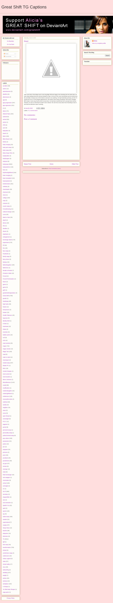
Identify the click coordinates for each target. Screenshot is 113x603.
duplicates (5, 234)
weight (4, 575)
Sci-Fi (4, 491)
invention (5, 332)
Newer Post (27, 164)
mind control (6, 374)
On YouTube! (10, 44)
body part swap (7, 147)
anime (4, 122)
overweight (6, 418)
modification (6, 388)
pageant (5, 424)
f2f (3, 245)
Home (51, 164)
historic (5, 307)
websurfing (6, 570)
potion (4, 444)
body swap (6, 150)
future (4, 281)
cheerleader (6, 189)
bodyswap (5, 164)
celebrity (5, 186)
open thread (6, 416)
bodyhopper (6, 158)
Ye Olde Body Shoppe (9, 589)
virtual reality (6, 564)
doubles (5, 228)
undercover (6, 556)
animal (4, 119)
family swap (6, 256)
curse (4, 214)
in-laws (5, 323)
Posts (6, 53)
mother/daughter (7, 391)
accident (5, 86)
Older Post (75, 164)
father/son (5, 267)
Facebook (5, 253)
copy (4, 200)
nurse (4, 413)
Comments (7, 56)
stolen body (6, 516)
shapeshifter (6, 497)
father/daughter (7, 265)
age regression (7, 105)
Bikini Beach (6, 139)
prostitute (5, 458)
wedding (5, 572)
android (5, 116)
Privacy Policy (10, 598)
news (4, 410)
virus (4, 567)
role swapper (6, 477)
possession (6, 441)
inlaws (4, 329)
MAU (4, 368)
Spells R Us (6, 505)
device (4, 223)
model (4, 385)
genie (4, 287)
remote (5, 466)
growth (5, 298)
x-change (5, 586)
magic (4, 346)
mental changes (7, 371)
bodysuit (5, 161)
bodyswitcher (6, 167)
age (4, 100)
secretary (5, 494)
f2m (4, 248)
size (4, 500)
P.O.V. (4, 421)
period (4, 427)
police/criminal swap (8, 435)
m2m (4, 340)
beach (4, 133)
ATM (4, 125)
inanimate (5, 326)
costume (5, 203)
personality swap (7, 432)
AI (3, 108)
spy (4, 514)
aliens (4, 111)
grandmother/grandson (9, 293)
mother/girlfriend (7, 393)
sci (3, 488)
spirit (4, 508)
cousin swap (6, 206)
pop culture (6, 438)
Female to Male (7, 273)
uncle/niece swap (7, 553)
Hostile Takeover (7, 315)
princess (5, 452)
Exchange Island (7, 239)
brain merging (6, 175)
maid (4, 354)
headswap (5, 301)
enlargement (6, 237)
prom (4, 455)
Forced (5, 276)
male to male (6, 357)
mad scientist (6, 343)
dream (4, 231)
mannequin (6, 360)
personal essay (7, 430)
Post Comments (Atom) (55, 168)
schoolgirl (5, 486)
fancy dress (6, 259)
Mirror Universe (7, 379)
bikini (4, 136)
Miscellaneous (7, 382)
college (5, 197)
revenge (5, 469)
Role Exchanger (7, 474)
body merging (6, 144)
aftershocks (6, 97)
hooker (5, 312)
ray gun (5, 463)
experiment (6, 242)
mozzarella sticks (7, 399)
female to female (7, 270)
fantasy (5, 262)
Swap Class (6, 528)
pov (4, 446)
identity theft (6, 321)
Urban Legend (7, 558)
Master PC (6, 365)
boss (4, 170)
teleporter (5, 533)
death (4, 220)
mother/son (6, 396)
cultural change (7, 211)
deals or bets (6, 217)
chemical (5, 192)
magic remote (6, 349)
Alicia (95, 41)
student (5, 519)
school (4, 483)
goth (4, 290)
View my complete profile (99, 43)
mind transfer (6, 377)
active (4, 88)
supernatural (6, 522)
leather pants (6, 335)
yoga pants (6, 592)
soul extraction (7, 502)
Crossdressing (7, 209)
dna (4, 225)
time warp (5, 544)
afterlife (5, 94)
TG (29, 110)
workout (5, 581)
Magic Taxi (6, 351)
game (4, 284)
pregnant (5, 449)
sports (4, 511)
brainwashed (6, 181)
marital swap (6, 363)
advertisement (7, 91)
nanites (5, 404)
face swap (5, 251)
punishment (6, 460)
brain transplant (7, 178)
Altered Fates (6, 114)
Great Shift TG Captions (24, 7)
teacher (5, 530)
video (4, 561)
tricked (4, 550)
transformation (34, 110)
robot (4, 472)
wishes (5, 578)
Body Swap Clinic (7, 153)
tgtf (4, 542)
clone (4, 195)
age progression (7, 102)
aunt (4, 128)
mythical (5, 402)
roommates (6, 480)
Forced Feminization (8, 279)
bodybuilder (6, 156)
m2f (4, 337)
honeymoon (6, 309)
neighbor (5, 407)
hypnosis (5, 318)
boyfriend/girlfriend (8, 172)
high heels (5, 304)
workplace (5, 584)
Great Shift (6, 295)
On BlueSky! (10, 41)
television (5, 536)
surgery (5, 525)
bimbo (4, 142)
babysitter (5, 130)
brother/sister (6, 183)
